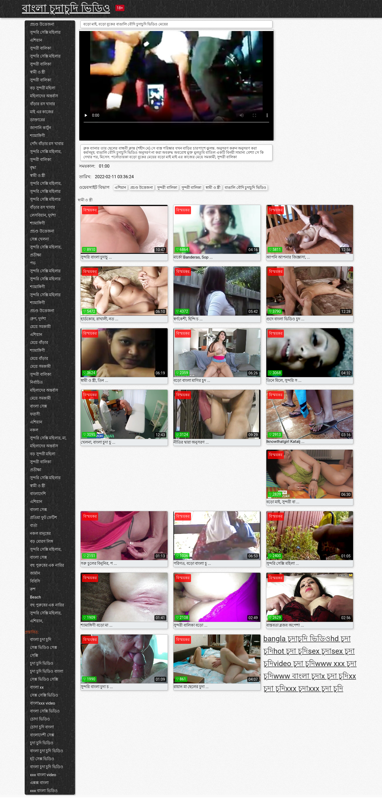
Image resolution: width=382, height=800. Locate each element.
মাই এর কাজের (41, 112)
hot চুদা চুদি (291, 651)
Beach (35, 597)
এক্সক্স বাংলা (39, 782)
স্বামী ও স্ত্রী (37, 72)
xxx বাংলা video (43, 774)
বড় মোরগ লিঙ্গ (41, 541)
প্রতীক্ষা (35, 255)
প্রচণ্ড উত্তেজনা (42, 24)
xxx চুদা (297, 688)
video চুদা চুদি (294, 663)
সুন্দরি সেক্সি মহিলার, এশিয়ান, (45, 617)
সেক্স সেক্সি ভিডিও (44, 695)
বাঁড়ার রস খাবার (42, 104)
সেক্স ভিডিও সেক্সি (44, 679)
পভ (33, 263)
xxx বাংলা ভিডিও (44, 790)
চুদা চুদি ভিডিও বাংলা (46, 671)
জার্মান (35, 573)
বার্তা (33, 525)
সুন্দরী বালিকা (40, 48)
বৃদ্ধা (33, 167)
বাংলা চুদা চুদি (40, 639)
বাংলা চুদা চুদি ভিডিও (46, 751)
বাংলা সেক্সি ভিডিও (45, 711)
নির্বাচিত (36, 382)
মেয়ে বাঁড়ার (39, 342)
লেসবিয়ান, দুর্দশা (43, 215)
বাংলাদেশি (38, 493)
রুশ (33, 589)
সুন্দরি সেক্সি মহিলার (45, 32)
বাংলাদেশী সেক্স (42, 735)
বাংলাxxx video (42, 703)
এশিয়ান (36, 40)
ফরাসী (35, 414)
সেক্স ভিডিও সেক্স (43, 647)
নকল (34, 430)
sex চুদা (319, 651)
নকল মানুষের (40, 533)
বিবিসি (35, 581)
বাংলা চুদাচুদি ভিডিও (66, 8)
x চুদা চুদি (335, 676)
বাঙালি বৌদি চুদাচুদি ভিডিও (245, 187)
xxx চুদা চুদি (325, 688)
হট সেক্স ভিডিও (42, 759)
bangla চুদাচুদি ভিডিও (297, 638)
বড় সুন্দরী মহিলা (42, 88)
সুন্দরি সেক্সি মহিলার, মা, (48, 438)
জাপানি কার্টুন (40, 127)
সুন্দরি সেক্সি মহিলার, (45, 151)
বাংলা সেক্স (38, 406)
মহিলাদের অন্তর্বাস (44, 96)
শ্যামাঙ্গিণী (37, 135)
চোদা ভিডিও (40, 719)
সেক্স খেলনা (39, 239)
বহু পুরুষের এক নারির (47, 565)
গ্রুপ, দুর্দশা (38, 318)
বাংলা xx (37, 687)
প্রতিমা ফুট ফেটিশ (43, 517)
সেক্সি (34, 655)
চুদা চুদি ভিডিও (41, 663)
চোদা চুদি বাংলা (42, 727)
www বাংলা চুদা (297, 676)
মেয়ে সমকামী (40, 326)
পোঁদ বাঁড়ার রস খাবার (46, 143)
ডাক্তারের (37, 119)
